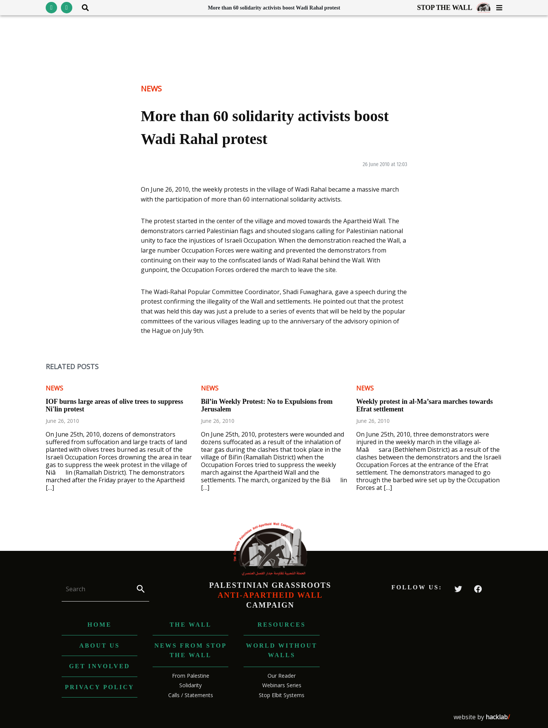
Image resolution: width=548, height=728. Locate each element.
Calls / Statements (190, 695)
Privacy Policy (99, 687)
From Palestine (190, 675)
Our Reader (282, 675)
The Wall (191, 624)
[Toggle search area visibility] (82, 7)
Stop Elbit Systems (281, 695)
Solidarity (190, 685)
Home (100, 624)
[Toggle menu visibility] (496, 7)
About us (99, 645)
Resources (282, 624)
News (151, 88)
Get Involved (99, 666)
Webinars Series (281, 685)
